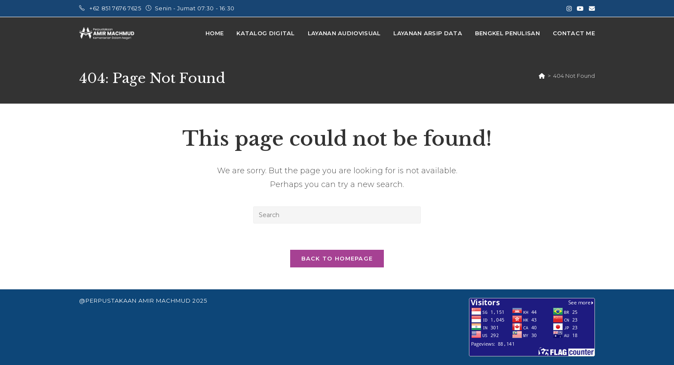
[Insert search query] (337, 215)
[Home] (542, 75)
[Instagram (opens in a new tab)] (569, 8)
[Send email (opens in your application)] (590, 8)
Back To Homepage (337, 258)
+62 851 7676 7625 (116, 8)
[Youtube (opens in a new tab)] (580, 8)
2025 (200, 300)
